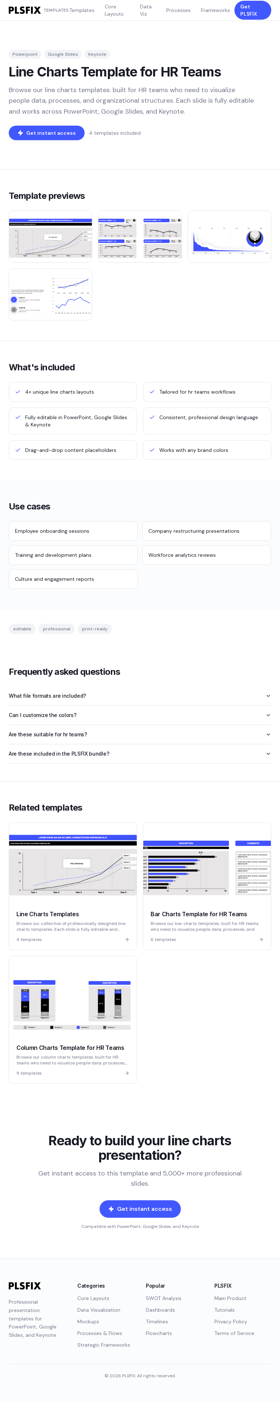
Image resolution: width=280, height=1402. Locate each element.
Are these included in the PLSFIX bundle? (140, 754)
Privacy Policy (230, 1321)
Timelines (157, 1321)
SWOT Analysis (164, 1298)
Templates (81, 10)
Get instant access (47, 133)
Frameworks (215, 10)
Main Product (230, 1298)
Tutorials (224, 1310)
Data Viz (146, 10)
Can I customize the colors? (140, 715)
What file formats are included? (140, 696)
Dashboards (160, 1310)
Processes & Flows (99, 1333)
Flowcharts (159, 1333)
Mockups (88, 1321)
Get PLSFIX (248, 10)
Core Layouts (114, 10)
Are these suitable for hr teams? (140, 734)
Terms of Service (234, 1333)
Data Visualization (98, 1310)
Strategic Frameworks (103, 1345)
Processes (178, 10)
